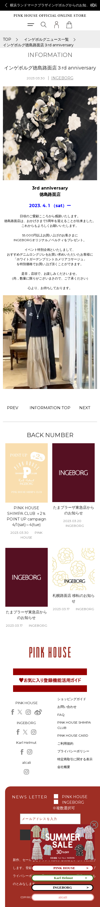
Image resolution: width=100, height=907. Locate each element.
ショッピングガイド (71, 699)
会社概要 (63, 767)
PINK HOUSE (74, 796)
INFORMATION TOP (50, 407)
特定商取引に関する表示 (75, 759)
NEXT (84, 407)
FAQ (61, 715)
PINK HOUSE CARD (72, 735)
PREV (12, 407)
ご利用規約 (65, 743)
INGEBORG (62, 78)
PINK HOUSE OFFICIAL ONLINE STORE (50, 16)
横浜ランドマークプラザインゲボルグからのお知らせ (51, 5)
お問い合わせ (67, 707)
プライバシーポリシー (73, 751)
